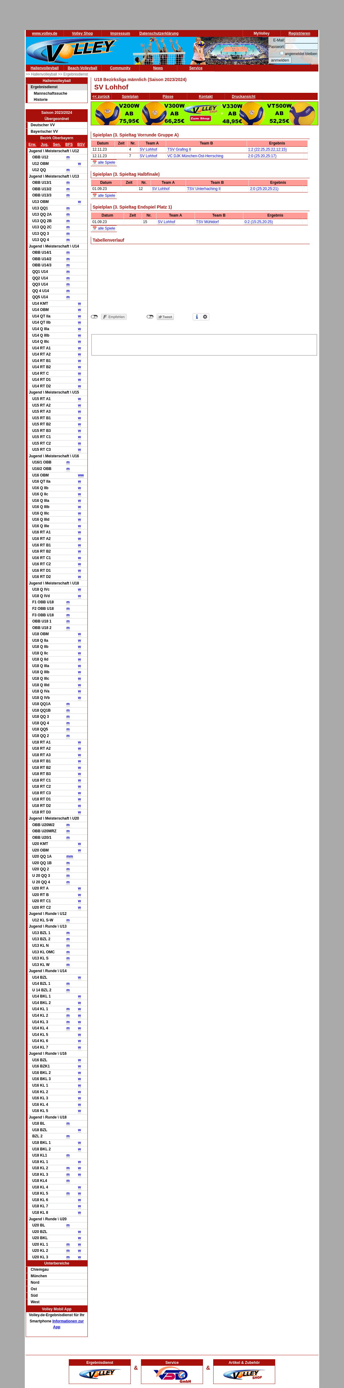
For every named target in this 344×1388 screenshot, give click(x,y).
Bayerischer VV (44, 131)
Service (196, 68)
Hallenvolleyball (45, 68)
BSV (81, 144)
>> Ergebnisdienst (73, 74)
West (35, 1302)
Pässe (168, 96)
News (158, 68)
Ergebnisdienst (44, 87)
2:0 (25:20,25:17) (262, 156)
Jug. (44, 144)
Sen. (57, 144)
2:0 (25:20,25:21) (264, 189)
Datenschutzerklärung (159, 33)
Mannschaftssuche (50, 93)
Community (120, 68)
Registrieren (299, 33)
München (39, 1276)
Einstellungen (205, 317)
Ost (34, 1289)
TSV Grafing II (179, 149)
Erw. (32, 144)
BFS (69, 144)
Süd (34, 1295)
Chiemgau (40, 1269)
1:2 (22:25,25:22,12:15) (267, 149)
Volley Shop (82, 33)
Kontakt (206, 96)
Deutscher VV (43, 125)
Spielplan (130, 96)
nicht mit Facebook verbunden (94, 317)
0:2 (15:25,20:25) (259, 222)
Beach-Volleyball (82, 68)
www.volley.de (44, 33)
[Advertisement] (204, 343)
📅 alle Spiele (103, 162)
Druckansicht (243, 96)
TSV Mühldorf (207, 222)
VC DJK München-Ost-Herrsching (195, 156)
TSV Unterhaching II (204, 189)
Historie (41, 99)
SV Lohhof (148, 149)
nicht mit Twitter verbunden (150, 317)
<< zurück (101, 96)
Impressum (120, 33)
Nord (35, 1282)
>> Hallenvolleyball (42, 74)
